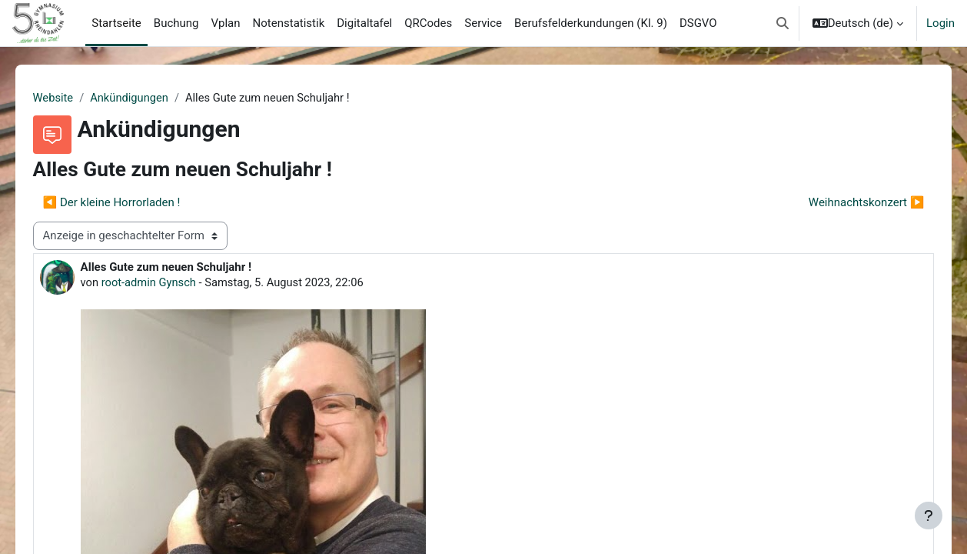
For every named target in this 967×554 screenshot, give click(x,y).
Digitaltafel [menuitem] (364, 23)
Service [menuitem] (483, 23)
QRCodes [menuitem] (428, 23)
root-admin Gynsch (172, 283)
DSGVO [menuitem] (698, 23)
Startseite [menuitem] (116, 23)
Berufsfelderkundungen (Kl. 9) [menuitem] (590, 23)
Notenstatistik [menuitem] (289, 23)
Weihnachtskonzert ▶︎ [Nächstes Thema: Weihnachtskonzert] (844, 202)
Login (940, 23)
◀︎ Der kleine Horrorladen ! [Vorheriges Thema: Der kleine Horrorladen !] (133, 202)
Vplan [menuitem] (226, 23)
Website (75, 98)
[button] (782, 23)
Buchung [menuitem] (176, 23)
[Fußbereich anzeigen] (928, 515)
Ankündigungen (153, 98)
